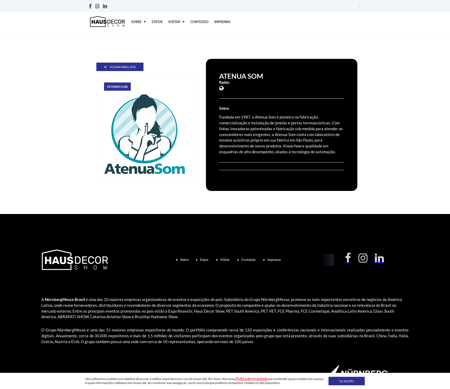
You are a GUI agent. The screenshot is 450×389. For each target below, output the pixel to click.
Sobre (184, 260)
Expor (204, 260)
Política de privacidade (252, 379)
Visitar (225, 260)
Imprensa (274, 260)
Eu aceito (346, 381)
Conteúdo (248, 260)
